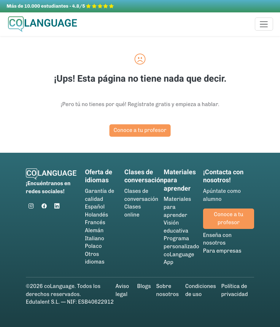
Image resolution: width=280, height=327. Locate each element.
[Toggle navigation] (264, 24)
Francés (95, 222)
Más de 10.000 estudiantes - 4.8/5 (60, 6)
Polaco (93, 246)
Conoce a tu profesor (140, 130)
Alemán (94, 230)
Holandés (96, 214)
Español (95, 206)
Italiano (94, 238)
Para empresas (222, 251)
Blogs (144, 286)
